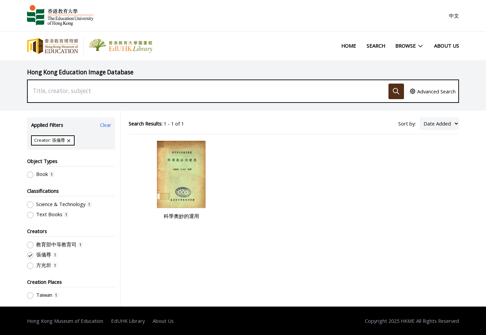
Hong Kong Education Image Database (80, 72)
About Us (446, 45)
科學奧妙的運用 (181, 216)
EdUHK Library (128, 320)
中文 (454, 15)
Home (348, 45)
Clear (105, 124)
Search (376, 45)
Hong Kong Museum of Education (65, 320)
